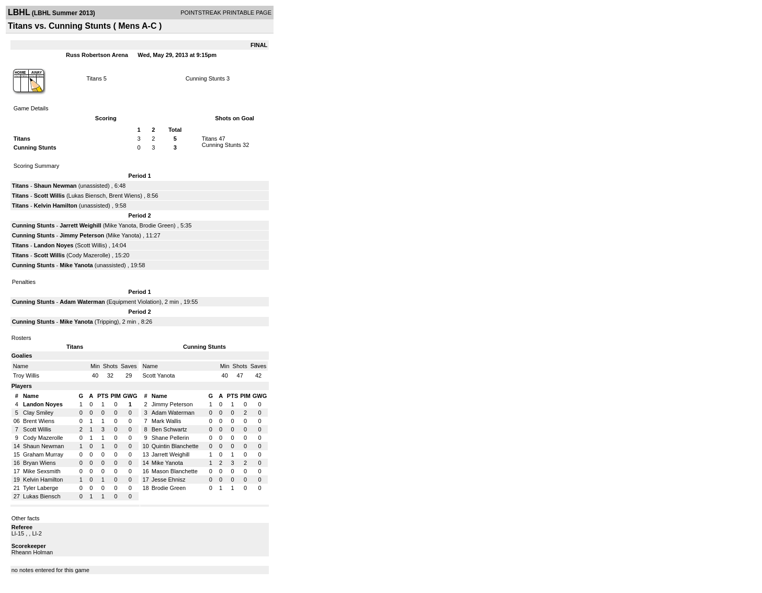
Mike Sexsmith (42, 471)
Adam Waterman (82, 302)
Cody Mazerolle (88, 255)
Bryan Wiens (39, 463)
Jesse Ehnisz (169, 479)
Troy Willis (26, 375)
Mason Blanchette (175, 471)
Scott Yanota (159, 375)
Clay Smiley (38, 412)
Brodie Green (157, 225)
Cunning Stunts (205, 78)
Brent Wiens (124, 195)
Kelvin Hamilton (55, 205)
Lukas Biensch (87, 195)
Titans (94, 78)
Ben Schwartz (169, 429)
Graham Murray (43, 454)
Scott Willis (49, 195)
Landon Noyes (54, 245)
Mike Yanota (120, 225)
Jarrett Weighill (80, 225)
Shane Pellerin (170, 438)
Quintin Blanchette (175, 446)
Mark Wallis (166, 421)
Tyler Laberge (40, 488)
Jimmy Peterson (82, 235)
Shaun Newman (55, 186)
